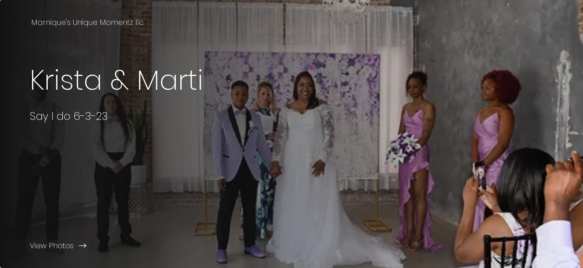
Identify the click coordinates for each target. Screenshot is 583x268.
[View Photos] (146, 246)
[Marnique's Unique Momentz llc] (88, 22)
